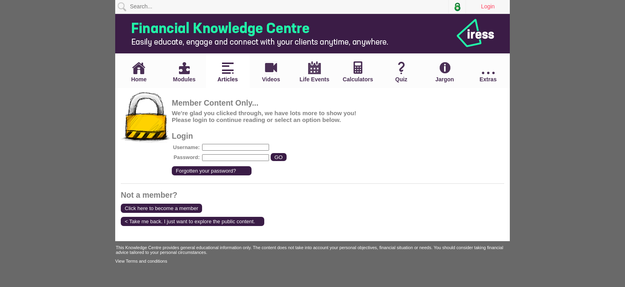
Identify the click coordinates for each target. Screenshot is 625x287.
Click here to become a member (161, 208)
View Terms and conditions (141, 261)
